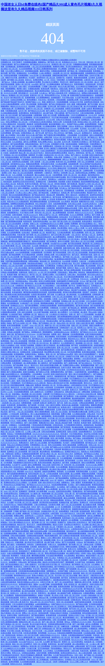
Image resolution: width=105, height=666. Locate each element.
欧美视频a (97, 71)
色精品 (9, 323)
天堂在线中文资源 (48, 164)
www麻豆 (75, 347)
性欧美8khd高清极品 (35, 263)
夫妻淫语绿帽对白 (78, 283)
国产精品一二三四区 (79, 580)
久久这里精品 (17, 142)
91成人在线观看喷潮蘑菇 (16, 553)
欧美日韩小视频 (60, 611)
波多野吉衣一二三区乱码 (34, 516)
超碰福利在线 (89, 425)
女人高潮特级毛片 (68, 343)
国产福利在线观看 (91, 491)
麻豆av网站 (38, 299)
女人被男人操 (60, 294)
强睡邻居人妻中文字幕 (83, 582)
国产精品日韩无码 (75, 188)
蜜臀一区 (49, 520)
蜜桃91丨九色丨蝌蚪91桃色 (51, 538)
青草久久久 (67, 648)
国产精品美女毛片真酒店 (31, 197)
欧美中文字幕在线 (32, 184)
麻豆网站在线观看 (15, 148)
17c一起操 (45, 447)
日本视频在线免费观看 (58, 597)
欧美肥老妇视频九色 (51, 440)
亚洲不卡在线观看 (93, 370)
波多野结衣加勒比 (47, 566)
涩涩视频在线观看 (32, 71)
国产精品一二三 (27, 529)
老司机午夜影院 (60, 184)
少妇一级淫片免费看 (19, 126)
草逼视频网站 (93, 290)
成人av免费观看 (52, 489)
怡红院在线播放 (72, 144)
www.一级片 (24, 190)
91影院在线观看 (78, 407)
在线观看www (81, 350)
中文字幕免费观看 (56, 396)
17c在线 (84, 595)
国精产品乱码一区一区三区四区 (82, 82)
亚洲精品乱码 (36, 332)
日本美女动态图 (87, 250)
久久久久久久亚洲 (23, 137)
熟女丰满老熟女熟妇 (42, 91)
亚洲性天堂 (52, 403)
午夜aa (89, 553)
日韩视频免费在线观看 (48, 319)
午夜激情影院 (21, 544)
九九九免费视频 (62, 467)
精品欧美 (30, 124)
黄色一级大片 (84, 575)
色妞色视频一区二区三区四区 (53, 493)
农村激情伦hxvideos (17, 164)
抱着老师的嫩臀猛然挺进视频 (73, 591)
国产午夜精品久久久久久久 (64, 566)
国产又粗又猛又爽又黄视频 (33, 560)
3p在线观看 (64, 310)
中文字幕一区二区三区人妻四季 (26, 502)
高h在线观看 (82, 274)
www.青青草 (65, 201)
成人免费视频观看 (59, 212)
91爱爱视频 (37, 115)
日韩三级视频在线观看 (76, 606)
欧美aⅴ (58, 542)
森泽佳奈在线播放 (35, 268)
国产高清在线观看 (60, 252)
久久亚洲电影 (83, 135)
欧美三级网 (96, 469)
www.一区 (95, 659)
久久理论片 (16, 328)
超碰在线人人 (10, 460)
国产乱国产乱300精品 (75, 597)
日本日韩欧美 (72, 199)
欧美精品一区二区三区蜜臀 (61, 429)
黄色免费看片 (32, 100)
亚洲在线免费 (43, 613)
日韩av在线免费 (24, 427)
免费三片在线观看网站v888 (36, 640)
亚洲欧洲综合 (78, 491)
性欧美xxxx (85, 451)
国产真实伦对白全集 (94, 339)
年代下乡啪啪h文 (16, 423)
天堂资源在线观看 (12, 597)
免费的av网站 (19, 516)
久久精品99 (55, 509)
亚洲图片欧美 (51, 206)
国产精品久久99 (91, 443)
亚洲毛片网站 (12, 615)
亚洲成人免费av (49, 274)
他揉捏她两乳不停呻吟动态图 (68, 281)
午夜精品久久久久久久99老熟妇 (56, 230)
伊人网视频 (62, 69)
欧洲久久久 (14, 593)
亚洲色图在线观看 (55, 292)
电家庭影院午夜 (60, 376)
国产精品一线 (72, 71)
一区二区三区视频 (48, 162)
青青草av (56, 173)
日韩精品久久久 (75, 93)
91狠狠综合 (19, 285)
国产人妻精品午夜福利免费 (69, 536)
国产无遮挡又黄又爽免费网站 (55, 135)
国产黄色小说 (58, 190)
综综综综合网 (90, 84)
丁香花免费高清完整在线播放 (24, 500)
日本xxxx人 (55, 91)
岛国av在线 (63, 89)
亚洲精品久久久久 (17, 305)
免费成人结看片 (50, 487)
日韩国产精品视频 (21, 469)
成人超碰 (57, 142)
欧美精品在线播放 (12, 157)
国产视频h (17, 407)
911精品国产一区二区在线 (30, 303)
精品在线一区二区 (49, 385)
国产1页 (60, 403)
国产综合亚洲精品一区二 (88, 224)
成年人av (65, 159)
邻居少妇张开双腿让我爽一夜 (51, 365)
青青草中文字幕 (81, 237)
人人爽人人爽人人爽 (33, 432)
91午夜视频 (8, 462)
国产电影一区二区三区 (71, 257)
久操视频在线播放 (88, 637)
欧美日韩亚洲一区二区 (37, 474)
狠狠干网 (96, 520)
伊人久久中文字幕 (16, 248)
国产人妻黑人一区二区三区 (56, 111)
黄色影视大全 (56, 261)
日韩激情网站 (23, 75)
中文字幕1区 (66, 564)
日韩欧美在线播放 (60, 339)
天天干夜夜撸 (92, 177)
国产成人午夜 (91, 281)
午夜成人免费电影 (19, 659)
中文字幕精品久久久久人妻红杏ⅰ (81, 378)
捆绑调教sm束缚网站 (88, 308)
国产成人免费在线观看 (72, 270)
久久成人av (43, 93)
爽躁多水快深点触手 (92, 246)
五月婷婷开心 (96, 361)
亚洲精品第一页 (34, 370)
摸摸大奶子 (17, 339)
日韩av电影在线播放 (18, 536)
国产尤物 (50, 294)
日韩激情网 (8, 511)
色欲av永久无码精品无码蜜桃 (18, 445)
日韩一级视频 (42, 219)
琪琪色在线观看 (28, 328)
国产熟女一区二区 (77, 159)
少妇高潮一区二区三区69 (11, 403)
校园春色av (42, 62)
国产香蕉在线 (95, 142)
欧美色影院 (76, 631)
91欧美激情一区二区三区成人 (69, 239)
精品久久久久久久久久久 (84, 212)
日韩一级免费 (35, 162)
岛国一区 (72, 314)
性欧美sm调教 (30, 277)
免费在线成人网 (8, 108)
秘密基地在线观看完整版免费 (25, 389)
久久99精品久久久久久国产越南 (43, 600)
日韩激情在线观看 (85, 71)
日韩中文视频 (39, 529)
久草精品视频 (83, 157)
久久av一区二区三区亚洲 (62, 137)
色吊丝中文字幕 (55, 591)
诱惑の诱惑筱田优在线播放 (55, 553)
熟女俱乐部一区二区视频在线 (38, 659)
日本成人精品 (72, 179)
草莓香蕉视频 (81, 498)
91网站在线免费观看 (86, 403)
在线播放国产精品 (12, 230)
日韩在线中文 (59, 392)
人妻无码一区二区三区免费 (94, 80)
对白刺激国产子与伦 (57, 547)
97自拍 (6, 153)
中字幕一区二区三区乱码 (95, 615)
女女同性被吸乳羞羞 (75, 336)
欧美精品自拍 (61, 199)
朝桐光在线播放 (72, 547)
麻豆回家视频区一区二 (57, 124)
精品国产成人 (51, 232)
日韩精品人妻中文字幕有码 (45, 345)
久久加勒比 (61, 487)
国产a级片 (11, 544)
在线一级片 (97, 653)
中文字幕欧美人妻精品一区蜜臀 (27, 319)
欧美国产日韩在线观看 (75, 246)
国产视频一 (69, 372)
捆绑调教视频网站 (30, 259)
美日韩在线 (16, 456)
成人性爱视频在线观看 (37, 378)
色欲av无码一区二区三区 (66, 323)
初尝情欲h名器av (21, 281)
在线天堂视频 (38, 310)
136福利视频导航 (39, 239)
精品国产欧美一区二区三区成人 (26, 199)
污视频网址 (36, 429)
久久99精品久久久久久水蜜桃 (57, 378)
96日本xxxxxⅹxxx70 (30, 215)
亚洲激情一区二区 (97, 651)
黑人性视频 (37, 456)
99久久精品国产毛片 (63, 255)
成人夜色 (84, 312)
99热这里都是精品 (32, 144)
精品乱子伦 (26, 339)
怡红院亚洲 (7, 181)
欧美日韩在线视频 (38, 427)
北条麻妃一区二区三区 (83, 527)
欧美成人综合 (67, 263)
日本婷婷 (33, 547)
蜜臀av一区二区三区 (30, 613)
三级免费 (46, 394)
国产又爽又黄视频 (95, 522)
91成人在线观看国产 (48, 151)
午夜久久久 (52, 544)
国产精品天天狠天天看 (77, 310)
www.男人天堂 (82, 131)
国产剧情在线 (24, 458)
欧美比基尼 (63, 217)
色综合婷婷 (21, 124)
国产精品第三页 (74, 308)
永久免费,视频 (41, 491)
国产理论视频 (25, 157)
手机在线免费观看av (18, 651)
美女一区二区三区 (80, 137)
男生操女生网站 (52, 321)
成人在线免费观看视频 (93, 190)
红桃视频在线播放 (30, 62)
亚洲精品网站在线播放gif (37, 168)
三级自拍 (18, 330)
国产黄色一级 (92, 580)
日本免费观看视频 (77, 334)
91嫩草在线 (65, 626)
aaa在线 (24, 465)
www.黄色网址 (69, 555)
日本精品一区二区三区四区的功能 (77, 659)
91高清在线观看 (87, 151)
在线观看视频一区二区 (86, 179)
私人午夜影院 (51, 522)
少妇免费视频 (57, 175)
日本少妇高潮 (33, 469)
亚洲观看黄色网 (44, 609)
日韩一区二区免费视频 (85, 162)
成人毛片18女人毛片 (65, 454)
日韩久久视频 (41, 106)
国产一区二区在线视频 (45, 507)
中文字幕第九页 (75, 217)
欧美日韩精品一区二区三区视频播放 (19, 117)
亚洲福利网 (47, 341)
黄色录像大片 (23, 93)
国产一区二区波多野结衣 (64, 582)
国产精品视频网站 (62, 478)
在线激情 (40, 255)
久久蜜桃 (85, 524)
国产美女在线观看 (78, 586)
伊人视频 (39, 155)
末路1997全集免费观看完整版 (73, 409)
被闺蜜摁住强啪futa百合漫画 (67, 208)
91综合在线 (9, 558)
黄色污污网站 (6, 653)
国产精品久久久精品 (38, 217)
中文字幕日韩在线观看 (60, 117)
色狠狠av (62, 569)
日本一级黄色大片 (37, 392)
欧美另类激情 (61, 336)
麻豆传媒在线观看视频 (35, 558)
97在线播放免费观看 (81, 458)
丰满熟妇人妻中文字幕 (65, 266)
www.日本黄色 (82, 620)
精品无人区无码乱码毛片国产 (53, 562)
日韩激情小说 (6, 62)
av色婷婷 (4, 436)
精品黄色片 (57, 462)
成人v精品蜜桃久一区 (80, 644)
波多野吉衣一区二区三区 (61, 637)
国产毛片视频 (93, 104)
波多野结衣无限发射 (92, 102)
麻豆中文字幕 (44, 573)
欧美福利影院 (17, 292)
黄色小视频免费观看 (42, 412)
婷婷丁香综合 (64, 657)
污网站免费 (22, 370)
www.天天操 (34, 75)
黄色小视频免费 (98, 553)
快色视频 (4, 277)
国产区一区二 (92, 328)
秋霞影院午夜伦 (89, 489)
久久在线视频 (70, 471)
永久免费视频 (73, 520)
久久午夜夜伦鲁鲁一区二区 (11, 246)
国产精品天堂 (56, 642)
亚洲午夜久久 (12, 458)
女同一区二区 (90, 232)
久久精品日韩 (25, 600)
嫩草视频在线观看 (38, 555)
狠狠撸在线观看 (49, 268)
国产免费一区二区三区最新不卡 (38, 235)
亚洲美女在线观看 (35, 611)
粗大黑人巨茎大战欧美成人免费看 (67, 288)
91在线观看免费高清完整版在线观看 (90, 111)
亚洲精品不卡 (87, 133)
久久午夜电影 (6, 215)
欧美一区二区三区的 (72, 595)
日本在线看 (8, 270)
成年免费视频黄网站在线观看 (68, 316)
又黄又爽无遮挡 (90, 159)
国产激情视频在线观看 (14, 221)
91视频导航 (50, 208)
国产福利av (74, 502)
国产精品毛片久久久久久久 (40, 64)
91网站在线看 (50, 409)
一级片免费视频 (62, 285)
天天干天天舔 (37, 631)
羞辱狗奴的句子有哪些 (42, 301)
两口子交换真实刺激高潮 (76, 177)
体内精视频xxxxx (57, 451)
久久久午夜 (50, 120)
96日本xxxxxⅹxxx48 (30, 330)
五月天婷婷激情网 (26, 301)
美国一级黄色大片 (49, 102)
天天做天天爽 (31, 648)
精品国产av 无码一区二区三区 (90, 184)
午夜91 (80, 208)
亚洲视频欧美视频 (88, 365)
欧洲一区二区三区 (70, 175)
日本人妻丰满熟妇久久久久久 (20, 522)
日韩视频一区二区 (75, 69)
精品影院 (38, 471)
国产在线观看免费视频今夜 (17, 474)
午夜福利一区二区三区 (64, 527)
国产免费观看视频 (87, 617)
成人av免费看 (76, 474)
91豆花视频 (5, 606)
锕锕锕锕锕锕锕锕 (55, 159)
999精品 (17, 529)
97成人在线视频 (81, 396)
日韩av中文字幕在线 (63, 120)
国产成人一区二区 (89, 235)
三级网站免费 (88, 170)
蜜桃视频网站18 (47, 139)
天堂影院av (23, 628)
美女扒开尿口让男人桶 (84, 418)
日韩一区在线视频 (59, 620)
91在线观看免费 (37, 252)
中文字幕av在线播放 (11, 540)
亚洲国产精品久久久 (72, 451)
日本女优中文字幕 (94, 500)
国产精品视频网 (15, 255)
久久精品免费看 (61, 164)
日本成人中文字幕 (76, 102)
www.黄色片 (42, 179)
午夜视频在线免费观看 (23, 434)
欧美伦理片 (94, 288)
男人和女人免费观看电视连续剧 (45, 69)
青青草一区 (66, 642)
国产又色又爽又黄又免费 (60, 235)
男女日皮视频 (98, 622)
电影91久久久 (65, 529)
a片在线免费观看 (34, 86)
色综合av (10, 434)
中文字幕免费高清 (11, 657)
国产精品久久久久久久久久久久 (39, 485)
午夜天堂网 (74, 511)
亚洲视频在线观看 (11, 571)
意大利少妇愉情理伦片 (74, 66)
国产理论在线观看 (75, 243)
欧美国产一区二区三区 (33, 549)
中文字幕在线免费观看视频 (74, 277)
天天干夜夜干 (17, 62)
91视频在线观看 (34, 89)
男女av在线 (92, 312)
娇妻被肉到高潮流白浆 (93, 126)
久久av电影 (74, 128)
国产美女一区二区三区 (30, 290)
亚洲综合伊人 (58, 341)
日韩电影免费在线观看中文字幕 (48, 350)
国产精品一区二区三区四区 (60, 186)
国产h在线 (16, 133)
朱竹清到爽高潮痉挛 (83, 321)
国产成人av (6, 82)
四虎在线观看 (73, 299)
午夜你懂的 (61, 80)
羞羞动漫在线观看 (81, 77)
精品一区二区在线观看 (19, 341)
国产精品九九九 (67, 84)
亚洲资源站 (5, 341)
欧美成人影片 (66, 407)
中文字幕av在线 (68, 97)
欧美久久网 (57, 122)
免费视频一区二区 (30, 314)
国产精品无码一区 (17, 97)
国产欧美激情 (70, 460)
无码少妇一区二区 (93, 62)
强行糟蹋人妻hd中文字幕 (19, 606)
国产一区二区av (20, 128)
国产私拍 (69, 456)
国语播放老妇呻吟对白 (61, 580)
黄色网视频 (42, 633)
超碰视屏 (58, 631)
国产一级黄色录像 (71, 363)
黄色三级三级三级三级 (73, 170)
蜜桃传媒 (66, 334)
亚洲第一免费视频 (71, 224)
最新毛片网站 (45, 71)
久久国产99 (16, 465)
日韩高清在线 (58, 425)
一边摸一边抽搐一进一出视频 (82, 91)
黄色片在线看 (20, 558)
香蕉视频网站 (10, 89)
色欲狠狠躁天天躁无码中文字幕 (25, 462)
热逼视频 (61, 181)
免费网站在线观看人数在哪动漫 (22, 204)
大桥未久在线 (88, 544)
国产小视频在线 (36, 606)
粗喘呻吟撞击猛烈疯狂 (80, 509)
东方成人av (63, 188)
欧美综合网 (45, 89)
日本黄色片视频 (54, 505)
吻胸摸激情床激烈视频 (83, 219)
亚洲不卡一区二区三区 (34, 108)
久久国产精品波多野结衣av (63, 655)
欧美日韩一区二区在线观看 (74, 465)
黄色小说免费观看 (88, 462)
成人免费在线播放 (30, 363)
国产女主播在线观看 (39, 589)
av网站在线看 (80, 646)
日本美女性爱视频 (30, 633)
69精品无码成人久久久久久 (50, 635)
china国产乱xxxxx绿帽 (58, 243)
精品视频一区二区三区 (84, 343)
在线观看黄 (5, 429)
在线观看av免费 (73, 100)
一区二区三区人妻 (63, 279)
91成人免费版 (22, 420)
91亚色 (39, 496)
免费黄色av (65, 482)
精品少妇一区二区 (94, 609)
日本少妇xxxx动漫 (75, 204)
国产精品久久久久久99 (88, 332)
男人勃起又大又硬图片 (50, 82)
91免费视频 (79, 190)
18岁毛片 (50, 376)
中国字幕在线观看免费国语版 (16, 261)
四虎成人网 (65, 193)
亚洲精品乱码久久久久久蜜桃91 (16, 482)
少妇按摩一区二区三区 (61, 73)
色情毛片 (23, 597)
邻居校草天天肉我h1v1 (80, 142)
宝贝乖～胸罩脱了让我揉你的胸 (56, 148)
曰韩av (67, 155)
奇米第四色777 (24, 551)
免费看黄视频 (26, 403)
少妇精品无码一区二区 (49, 511)
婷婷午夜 (56, 520)
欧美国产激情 (86, 423)
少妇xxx (71, 126)
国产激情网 (32, 405)
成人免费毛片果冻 (73, 553)
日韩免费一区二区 (68, 173)
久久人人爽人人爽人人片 (79, 662)
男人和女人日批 (58, 595)
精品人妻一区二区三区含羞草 (91, 148)
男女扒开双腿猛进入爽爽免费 (31, 655)
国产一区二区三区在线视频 (71, 505)
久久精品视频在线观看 (9, 113)
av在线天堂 (76, 120)
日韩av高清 (26, 246)
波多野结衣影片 (24, 615)
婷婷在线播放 (68, 358)
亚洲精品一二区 (85, 547)
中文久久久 (84, 279)
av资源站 (25, 224)
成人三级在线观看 (85, 653)
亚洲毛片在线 (38, 387)
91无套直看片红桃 (70, 122)
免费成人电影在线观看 (90, 93)
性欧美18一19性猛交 (68, 131)
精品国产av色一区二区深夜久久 (55, 606)
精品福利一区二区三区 (33, 177)
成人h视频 (42, 199)
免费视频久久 (51, 571)
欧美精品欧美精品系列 (43, 237)
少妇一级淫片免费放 (53, 405)
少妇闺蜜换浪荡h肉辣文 (44, 248)
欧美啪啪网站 (19, 354)
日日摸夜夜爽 (72, 168)
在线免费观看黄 (91, 124)
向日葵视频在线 (13, 303)
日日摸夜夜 (48, 252)
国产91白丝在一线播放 (48, 228)
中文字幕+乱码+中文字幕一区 (49, 564)
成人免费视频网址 (60, 237)
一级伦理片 (83, 330)
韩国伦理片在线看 (63, 600)
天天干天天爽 (14, 600)
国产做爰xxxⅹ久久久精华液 (60, 447)
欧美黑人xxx (82, 328)
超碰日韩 (53, 312)
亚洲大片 (70, 268)
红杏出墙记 (26, 232)
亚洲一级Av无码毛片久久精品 (49, 482)
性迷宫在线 (84, 651)
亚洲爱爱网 (99, 212)
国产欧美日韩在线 (83, 305)
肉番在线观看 (81, 104)
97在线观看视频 (75, 613)
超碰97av (78, 496)
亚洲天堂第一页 (57, 465)
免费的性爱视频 (54, 653)
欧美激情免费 (85, 511)
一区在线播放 (37, 374)
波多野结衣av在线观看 (20, 162)
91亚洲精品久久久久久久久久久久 (34, 159)
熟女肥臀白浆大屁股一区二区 (55, 352)
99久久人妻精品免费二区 (26, 637)
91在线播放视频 (24, 425)
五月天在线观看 (64, 640)
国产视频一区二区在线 (15, 80)
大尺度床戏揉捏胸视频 (74, 80)
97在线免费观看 (75, 117)
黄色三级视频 (62, 126)
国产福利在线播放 (13, 159)
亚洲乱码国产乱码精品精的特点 (82, 95)
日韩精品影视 (63, 662)
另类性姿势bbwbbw (11, 493)
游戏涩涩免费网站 (49, 471)
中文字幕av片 (89, 440)
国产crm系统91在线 (37, 458)
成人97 (97, 82)
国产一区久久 (41, 518)
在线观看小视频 (50, 540)
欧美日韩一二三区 (23, 489)
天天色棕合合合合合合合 (75, 370)
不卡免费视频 (87, 217)
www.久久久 (29, 471)
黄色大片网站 (96, 511)
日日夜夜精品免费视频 (48, 290)
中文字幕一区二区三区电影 (69, 250)
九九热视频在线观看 (62, 651)
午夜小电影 (16, 290)
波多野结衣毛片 (11, 396)
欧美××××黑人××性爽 (77, 228)
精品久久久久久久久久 (19, 106)
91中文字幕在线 (44, 257)
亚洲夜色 (95, 582)
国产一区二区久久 (48, 478)
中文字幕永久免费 (27, 212)
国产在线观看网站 (56, 363)
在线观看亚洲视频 (53, 427)
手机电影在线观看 (20, 263)
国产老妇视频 (18, 365)
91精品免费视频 (13, 509)
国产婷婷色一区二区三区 (81, 564)
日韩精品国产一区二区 (68, 328)
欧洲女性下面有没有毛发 (71, 476)
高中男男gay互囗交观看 (39, 586)
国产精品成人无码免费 (29, 257)
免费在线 (38, 385)
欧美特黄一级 (18, 347)
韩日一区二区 (6, 146)
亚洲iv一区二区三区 (23, 84)
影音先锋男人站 (54, 407)
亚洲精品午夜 (41, 181)
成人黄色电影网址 (81, 628)
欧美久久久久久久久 (92, 409)
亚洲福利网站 (22, 405)
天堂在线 (22, 139)
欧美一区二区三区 (55, 589)
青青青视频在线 (13, 316)
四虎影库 (70, 237)
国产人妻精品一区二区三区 (76, 487)
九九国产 (25, 325)
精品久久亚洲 (58, 524)
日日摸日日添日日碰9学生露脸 (54, 177)
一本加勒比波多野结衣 (95, 261)
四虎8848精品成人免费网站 (85, 173)
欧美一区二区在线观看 (65, 602)
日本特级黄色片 (55, 476)
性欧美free (54, 89)
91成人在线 (31, 128)
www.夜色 (35, 84)
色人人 (27, 365)
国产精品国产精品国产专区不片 (13, 102)
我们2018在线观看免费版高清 (20, 195)
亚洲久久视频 (73, 148)
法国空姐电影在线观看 (83, 602)
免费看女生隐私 (41, 356)
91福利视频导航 (81, 372)
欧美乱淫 (72, 89)
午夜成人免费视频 (74, 139)
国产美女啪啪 (79, 266)
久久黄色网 (32, 482)
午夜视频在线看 (11, 111)
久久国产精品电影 (43, 334)
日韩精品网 (96, 294)
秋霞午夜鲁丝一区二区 (51, 626)
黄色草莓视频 (33, 597)
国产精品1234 (95, 478)
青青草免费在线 (26, 230)
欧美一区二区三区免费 (9, 115)
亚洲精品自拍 (96, 392)
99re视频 (98, 314)
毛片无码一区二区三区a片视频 (66, 575)
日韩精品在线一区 (48, 628)
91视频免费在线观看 (8, 312)
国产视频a (69, 133)
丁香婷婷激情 (52, 181)
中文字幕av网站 (18, 321)
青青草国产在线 (87, 255)
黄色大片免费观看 (31, 228)
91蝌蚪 (3, 151)
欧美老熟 (51, 100)
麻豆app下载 (44, 597)
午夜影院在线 (40, 617)
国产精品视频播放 (55, 443)
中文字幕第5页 (61, 274)
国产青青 (65, 462)
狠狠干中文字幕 (11, 77)
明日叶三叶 (64, 82)
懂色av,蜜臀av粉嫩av (92, 640)
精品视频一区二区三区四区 (32, 394)
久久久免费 (34, 93)
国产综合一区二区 (47, 184)
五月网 (58, 409)
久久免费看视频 (66, 458)
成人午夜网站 (10, 135)
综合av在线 (46, 465)
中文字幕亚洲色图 (29, 255)
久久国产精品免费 (82, 97)
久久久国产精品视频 (41, 312)
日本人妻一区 (70, 493)
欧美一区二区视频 (40, 644)
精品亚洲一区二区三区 (90, 210)
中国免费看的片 (96, 144)
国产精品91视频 (82, 604)
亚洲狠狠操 (44, 469)
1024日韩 (46, 374)
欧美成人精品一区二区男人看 (89, 122)
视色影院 (52, 436)
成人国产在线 (48, 113)
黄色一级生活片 (72, 195)
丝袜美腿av (16, 394)
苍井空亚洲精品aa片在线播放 (39, 420)
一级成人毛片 (22, 378)
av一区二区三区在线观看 (47, 272)
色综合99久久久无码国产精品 (15, 485)
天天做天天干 (96, 648)
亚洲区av (18, 454)
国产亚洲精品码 (34, 131)
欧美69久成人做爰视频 (70, 405)
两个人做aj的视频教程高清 (40, 414)
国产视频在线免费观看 (20, 531)
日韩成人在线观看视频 (9, 272)
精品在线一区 (45, 261)
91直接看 (87, 401)
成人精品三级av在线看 (57, 469)
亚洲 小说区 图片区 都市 (85, 323)
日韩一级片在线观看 (25, 312)
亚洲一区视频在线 (49, 456)
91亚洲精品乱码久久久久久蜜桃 (52, 224)
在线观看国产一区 (12, 447)
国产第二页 (90, 153)
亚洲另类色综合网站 (41, 221)
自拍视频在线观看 (35, 449)
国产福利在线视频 (26, 115)
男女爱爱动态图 (7, 128)
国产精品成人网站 (35, 562)
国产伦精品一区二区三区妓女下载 (70, 106)
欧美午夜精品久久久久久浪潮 (27, 573)
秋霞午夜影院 (6, 604)
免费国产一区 (7, 263)
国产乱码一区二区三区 (77, 609)
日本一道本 (78, 655)
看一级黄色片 (55, 343)
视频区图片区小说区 (87, 201)
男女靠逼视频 (55, 578)
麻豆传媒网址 (42, 226)
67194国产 (63, 308)
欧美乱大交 (24, 540)
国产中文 (72, 285)
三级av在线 (52, 86)
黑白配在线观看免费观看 (29, 480)
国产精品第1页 (89, 589)
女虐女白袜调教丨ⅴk (18, 100)
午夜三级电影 (59, 113)
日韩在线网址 (69, 341)
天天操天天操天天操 (81, 166)
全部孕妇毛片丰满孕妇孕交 (79, 578)
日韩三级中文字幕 (90, 66)
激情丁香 (37, 628)
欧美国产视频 (12, 274)
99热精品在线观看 (23, 520)
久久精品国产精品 (16, 314)
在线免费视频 (66, 398)
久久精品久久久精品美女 (58, 314)
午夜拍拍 (100, 352)
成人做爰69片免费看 (33, 82)
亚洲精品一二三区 (70, 157)
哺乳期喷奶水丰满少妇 (88, 197)
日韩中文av (13, 569)
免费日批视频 (38, 230)
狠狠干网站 (48, 655)
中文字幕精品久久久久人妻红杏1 (62, 394)
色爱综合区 (9, 454)
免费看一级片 (56, 334)
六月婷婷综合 (20, 279)
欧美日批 (20, 184)
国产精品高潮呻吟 (38, 615)
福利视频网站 (46, 416)
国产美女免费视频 (35, 440)
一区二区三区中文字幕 (52, 263)
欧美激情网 (23, 226)
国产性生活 (40, 277)
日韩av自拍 (22, 562)
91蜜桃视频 (56, 301)
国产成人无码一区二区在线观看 (69, 221)
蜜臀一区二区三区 (89, 69)
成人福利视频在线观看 (86, 531)
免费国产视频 (20, 620)
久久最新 (10, 502)
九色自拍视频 (12, 640)
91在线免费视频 (84, 199)
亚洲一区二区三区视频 (38, 443)
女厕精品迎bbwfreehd (62, 332)
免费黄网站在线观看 (31, 358)
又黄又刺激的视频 (87, 113)
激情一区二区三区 (8, 547)
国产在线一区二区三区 (14, 358)
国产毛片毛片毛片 (72, 113)
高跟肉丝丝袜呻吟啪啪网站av (26, 595)
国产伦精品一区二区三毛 (64, 303)
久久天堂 (8, 476)
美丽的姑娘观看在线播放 (77, 533)
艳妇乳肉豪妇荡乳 (52, 536)
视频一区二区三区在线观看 (19, 308)
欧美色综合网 (59, 460)
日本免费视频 (6, 133)
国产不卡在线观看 (69, 542)
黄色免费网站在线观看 (9, 301)
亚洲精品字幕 (64, 502)
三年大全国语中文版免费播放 (23, 604)
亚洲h (83, 108)
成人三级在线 (6, 644)
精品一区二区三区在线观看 (23, 173)
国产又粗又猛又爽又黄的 (84, 206)
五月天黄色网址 (77, 642)
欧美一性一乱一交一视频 (18, 350)
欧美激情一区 (33, 460)
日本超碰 (75, 146)
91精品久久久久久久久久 (78, 571)
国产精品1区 (26, 631)
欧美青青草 (14, 507)
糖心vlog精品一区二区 (43, 175)
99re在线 (25, 624)
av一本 (47, 80)
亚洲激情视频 (30, 97)
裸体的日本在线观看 (76, 467)
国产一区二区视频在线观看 (84, 297)
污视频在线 (54, 308)
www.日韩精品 (85, 146)
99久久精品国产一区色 (43, 204)
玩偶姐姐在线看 (37, 352)
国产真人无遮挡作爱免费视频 (33, 170)
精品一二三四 (80, 268)
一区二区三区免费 (8, 438)
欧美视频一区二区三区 (74, 387)
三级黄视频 (24, 217)
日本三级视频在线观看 (45, 288)
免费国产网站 (83, 75)
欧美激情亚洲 (61, 436)
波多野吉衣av (92, 498)
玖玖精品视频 (6, 210)
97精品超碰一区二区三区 (14, 179)
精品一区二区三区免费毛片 (22, 644)
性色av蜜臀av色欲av (45, 142)
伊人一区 (60, 540)
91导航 (30, 628)
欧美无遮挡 (97, 221)
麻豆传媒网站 (50, 336)
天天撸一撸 (65, 95)
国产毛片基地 (60, 370)
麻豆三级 (87, 208)
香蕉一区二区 (51, 354)
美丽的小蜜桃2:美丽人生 (10, 352)
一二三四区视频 (22, 487)
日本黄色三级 (23, 166)
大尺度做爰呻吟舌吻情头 (73, 425)
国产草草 (74, 345)
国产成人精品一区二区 (48, 454)
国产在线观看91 (18, 146)
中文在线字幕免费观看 (54, 555)
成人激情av (19, 549)
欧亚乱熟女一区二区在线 (90, 248)
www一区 (53, 480)
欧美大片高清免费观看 (28, 297)
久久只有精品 (48, 651)
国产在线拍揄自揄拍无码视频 (87, 493)
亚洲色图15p (25, 414)
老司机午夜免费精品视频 (72, 292)
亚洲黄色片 (75, 332)
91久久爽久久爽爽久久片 (14, 71)
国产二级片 (11, 381)
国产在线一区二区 (48, 527)
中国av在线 (6, 555)
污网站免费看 (6, 363)
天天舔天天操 (12, 151)
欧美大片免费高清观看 (47, 281)
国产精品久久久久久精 (36, 111)
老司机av (68, 500)
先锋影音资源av (31, 354)
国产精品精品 (48, 449)
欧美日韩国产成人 (83, 361)
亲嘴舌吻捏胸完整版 (60, 75)
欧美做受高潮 (51, 615)
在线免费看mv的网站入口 (73, 540)
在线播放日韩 (84, 195)
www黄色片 (48, 361)
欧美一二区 (89, 277)
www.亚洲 (65, 389)
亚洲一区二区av (50, 558)
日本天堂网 (80, 513)
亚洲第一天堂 (7, 173)
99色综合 (30, 544)
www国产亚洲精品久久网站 (30, 509)
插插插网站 (11, 398)
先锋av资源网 (27, 456)
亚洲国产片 (99, 113)
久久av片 (77, 133)
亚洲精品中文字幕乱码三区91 (92, 263)
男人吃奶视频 (31, 104)
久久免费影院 (9, 595)
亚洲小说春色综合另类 (59, 374)
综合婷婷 (32, 106)
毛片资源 (15, 210)
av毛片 (22, 104)
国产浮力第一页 (81, 303)
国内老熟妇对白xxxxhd (22, 575)
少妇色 (95, 383)
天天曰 (53, 80)
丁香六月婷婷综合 (41, 505)
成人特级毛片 (83, 584)
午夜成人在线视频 (18, 82)
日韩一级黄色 (76, 482)
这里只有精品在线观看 (93, 334)
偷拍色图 (76, 573)
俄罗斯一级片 (22, 89)
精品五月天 (15, 387)
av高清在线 (49, 387)
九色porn (79, 542)
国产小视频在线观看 (83, 485)
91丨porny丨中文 (13, 586)
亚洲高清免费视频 (46, 460)
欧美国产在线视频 (27, 345)
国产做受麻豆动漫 (12, 527)
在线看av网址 (30, 467)
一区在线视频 (72, 135)
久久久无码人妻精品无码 (57, 168)
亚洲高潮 (32, 491)
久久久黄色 (63, 299)
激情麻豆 (32, 288)
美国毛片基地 (10, 520)
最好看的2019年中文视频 (45, 467)
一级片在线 (75, 651)
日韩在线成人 (63, 272)
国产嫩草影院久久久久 (70, 197)
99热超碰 (92, 330)
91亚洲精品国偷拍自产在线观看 (80, 635)
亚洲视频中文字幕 (65, 420)
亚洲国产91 (62, 522)
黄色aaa (67, 622)
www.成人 (51, 491)
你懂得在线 (23, 272)
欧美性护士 (18, 566)
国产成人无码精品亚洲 (57, 104)
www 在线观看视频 (22, 252)
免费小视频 (52, 586)
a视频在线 (26, 513)
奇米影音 (93, 292)
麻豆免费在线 (45, 451)
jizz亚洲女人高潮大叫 (39, 188)
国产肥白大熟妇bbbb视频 (16, 299)
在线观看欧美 (62, 544)
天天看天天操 (79, 456)
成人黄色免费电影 (45, 297)
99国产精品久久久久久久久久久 (63, 604)
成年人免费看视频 (35, 465)
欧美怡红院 (27, 221)
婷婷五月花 (86, 600)
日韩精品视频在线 (51, 381)
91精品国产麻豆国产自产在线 (23, 250)
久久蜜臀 (46, 642)
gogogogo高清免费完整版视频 (78, 611)
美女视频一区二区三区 (70, 560)
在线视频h (48, 299)
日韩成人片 (49, 516)
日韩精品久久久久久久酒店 (81, 622)
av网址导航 (48, 137)
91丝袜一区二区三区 (54, 617)
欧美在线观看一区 (95, 620)
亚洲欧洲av (13, 538)
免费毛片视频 (66, 414)
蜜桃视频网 (69, 562)
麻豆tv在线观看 (69, 498)
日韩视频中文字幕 (58, 144)
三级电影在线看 (41, 544)
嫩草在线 (76, 420)
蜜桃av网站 (73, 272)
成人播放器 (82, 175)
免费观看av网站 (64, 115)
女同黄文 (32, 226)
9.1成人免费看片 (45, 73)
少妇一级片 (22, 86)
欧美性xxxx (79, 126)
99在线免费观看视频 (59, 485)
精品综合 (81, 272)
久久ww (82, 281)
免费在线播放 (33, 261)
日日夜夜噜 (24, 336)
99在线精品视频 (7, 354)
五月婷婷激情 (59, 387)
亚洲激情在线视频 (23, 66)
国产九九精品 (43, 436)
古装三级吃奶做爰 (44, 637)
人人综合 (79, 460)
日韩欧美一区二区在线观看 (54, 108)
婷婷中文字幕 (65, 91)
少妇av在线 (91, 533)
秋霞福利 (60, 471)
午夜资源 (76, 423)
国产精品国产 (97, 299)
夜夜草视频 (55, 414)
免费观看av (89, 456)
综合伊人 (71, 153)
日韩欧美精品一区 (28, 133)
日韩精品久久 (27, 361)
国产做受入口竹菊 (43, 372)
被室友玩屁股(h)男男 (89, 507)
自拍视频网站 (25, 374)
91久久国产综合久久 (68, 513)
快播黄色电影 (84, 144)
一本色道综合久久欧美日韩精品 (41, 122)
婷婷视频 (84, 239)
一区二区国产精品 (56, 270)
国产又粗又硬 (33, 451)
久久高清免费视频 (26, 69)
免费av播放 (47, 533)
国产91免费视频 (78, 232)
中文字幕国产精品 (25, 657)
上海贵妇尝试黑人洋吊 (79, 529)
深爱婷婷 (31, 155)
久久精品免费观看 (64, 232)
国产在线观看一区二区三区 (30, 447)
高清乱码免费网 (59, 416)
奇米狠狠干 (15, 555)
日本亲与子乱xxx (10, 505)
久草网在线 (75, 279)
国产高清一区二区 (54, 62)
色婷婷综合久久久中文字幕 (72, 589)
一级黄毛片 (48, 173)
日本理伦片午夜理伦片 (72, 524)
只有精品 (92, 429)
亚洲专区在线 (10, 635)
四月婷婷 (70, 212)
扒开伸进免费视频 (74, 352)
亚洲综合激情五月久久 (69, 653)
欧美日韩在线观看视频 (80, 447)
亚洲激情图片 (17, 560)
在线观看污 (13, 562)
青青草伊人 (42, 593)
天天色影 (41, 405)
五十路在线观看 (45, 75)
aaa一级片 (53, 221)
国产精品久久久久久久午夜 (42, 339)
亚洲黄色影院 (41, 418)
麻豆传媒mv (80, 555)
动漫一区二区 (38, 361)
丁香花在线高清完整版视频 (41, 425)
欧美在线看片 (87, 221)
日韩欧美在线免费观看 (72, 210)
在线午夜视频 (41, 653)
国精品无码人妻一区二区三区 (30, 622)
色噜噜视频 (66, 631)
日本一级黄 (71, 104)
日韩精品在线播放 (29, 653)
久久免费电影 (33, 73)
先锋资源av (18, 367)
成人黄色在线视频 (22, 547)
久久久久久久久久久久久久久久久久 (55, 401)
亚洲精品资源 (25, 352)
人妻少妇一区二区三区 (28, 593)
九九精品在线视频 (52, 250)
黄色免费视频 (15, 591)
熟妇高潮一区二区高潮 (49, 569)
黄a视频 (94, 547)
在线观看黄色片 (98, 401)
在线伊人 (61, 480)
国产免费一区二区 (76, 544)
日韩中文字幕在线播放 (30, 407)
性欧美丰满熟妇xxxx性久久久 (40, 166)
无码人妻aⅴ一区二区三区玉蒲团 (83, 241)
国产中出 (12, 412)
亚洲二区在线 (22, 168)
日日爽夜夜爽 (19, 206)
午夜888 (64, 635)
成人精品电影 (71, 294)
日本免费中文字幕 (29, 376)
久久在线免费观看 (14, 232)
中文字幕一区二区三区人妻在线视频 (61, 418)
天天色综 (83, 128)
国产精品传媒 (43, 193)
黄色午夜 (74, 657)
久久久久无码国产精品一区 (24, 186)
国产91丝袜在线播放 (78, 193)
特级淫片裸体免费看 (25, 505)
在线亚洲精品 (99, 345)
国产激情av (26, 332)
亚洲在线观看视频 (21, 343)
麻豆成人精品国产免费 (63, 423)
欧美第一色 (97, 270)
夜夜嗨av (95, 321)
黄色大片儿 (88, 383)
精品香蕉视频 (90, 591)
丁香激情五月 (55, 193)
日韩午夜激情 (17, 215)
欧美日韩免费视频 (14, 325)
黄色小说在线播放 (55, 445)
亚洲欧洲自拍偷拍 (39, 208)
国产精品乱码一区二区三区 (62, 166)
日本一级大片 (94, 319)
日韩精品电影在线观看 (35, 536)
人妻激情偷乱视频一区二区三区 (71, 440)
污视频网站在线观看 (80, 64)
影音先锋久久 (46, 197)
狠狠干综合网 (10, 131)
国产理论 (12, 73)
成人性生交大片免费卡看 (34, 542)
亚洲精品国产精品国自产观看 (82, 186)
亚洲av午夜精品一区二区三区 (43, 575)
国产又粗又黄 (48, 611)
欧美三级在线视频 (70, 445)
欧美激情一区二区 (36, 487)
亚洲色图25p (83, 389)
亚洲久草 (43, 403)
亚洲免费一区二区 (38, 232)
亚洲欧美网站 (38, 80)
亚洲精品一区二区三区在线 (19, 95)
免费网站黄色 (48, 146)
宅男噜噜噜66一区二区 (38, 445)
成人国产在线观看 (65, 644)
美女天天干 (31, 524)
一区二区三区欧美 (8, 193)
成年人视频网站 (24, 188)
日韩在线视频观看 (78, 443)
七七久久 (12, 420)
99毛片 (33, 507)
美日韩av (68, 438)
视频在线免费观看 (33, 164)
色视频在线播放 (52, 217)
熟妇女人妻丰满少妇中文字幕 (58, 383)
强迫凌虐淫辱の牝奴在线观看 (16, 440)
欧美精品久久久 (86, 316)
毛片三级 (57, 560)
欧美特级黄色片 (36, 113)
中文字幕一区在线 (14, 631)
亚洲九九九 (32, 272)
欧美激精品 (76, 181)
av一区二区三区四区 (27, 498)
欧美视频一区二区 (85, 657)
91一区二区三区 (26, 387)
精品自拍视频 (12, 310)
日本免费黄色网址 (45, 620)
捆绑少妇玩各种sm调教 (39, 531)
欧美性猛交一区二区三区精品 (73, 518)
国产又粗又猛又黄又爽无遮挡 (86, 341)
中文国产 (32, 77)
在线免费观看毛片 (85, 432)
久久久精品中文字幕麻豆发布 (87, 86)
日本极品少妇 (30, 418)
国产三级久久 (76, 155)
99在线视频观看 (63, 102)
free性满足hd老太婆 (95, 549)
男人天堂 (76, 263)
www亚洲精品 (6, 288)
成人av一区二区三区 (44, 662)
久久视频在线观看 (79, 414)
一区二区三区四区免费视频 (33, 409)
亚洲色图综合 (24, 113)
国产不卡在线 (45, 144)
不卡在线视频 (99, 170)
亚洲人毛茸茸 (72, 432)
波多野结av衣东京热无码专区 (24, 181)
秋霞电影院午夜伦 (26, 584)
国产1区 (43, 84)
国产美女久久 (91, 606)
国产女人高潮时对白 (21, 64)
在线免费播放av (94, 372)
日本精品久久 (96, 285)
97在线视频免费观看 (21, 392)
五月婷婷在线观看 (96, 604)
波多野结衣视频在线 (8, 524)
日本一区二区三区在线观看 (11, 224)
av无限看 (30, 299)
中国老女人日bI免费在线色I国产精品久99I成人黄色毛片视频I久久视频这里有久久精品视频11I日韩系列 (39, 60)
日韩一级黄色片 (31, 564)
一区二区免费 (19, 518)
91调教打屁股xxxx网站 (71, 365)
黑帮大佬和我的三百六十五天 (93, 436)
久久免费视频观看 (85, 294)
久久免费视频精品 (43, 97)
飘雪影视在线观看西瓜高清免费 (35, 292)
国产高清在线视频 (42, 186)
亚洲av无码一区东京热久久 (19, 401)
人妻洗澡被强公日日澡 (79, 385)
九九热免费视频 (86, 520)
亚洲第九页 (84, 502)
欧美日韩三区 (22, 131)
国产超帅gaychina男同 (65, 354)
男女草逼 (92, 571)
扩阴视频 (98, 544)
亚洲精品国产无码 (47, 370)
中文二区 (82, 62)
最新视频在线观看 (77, 73)
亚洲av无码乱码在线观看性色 (61, 573)
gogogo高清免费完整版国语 (11, 589)
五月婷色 (91, 77)
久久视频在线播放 (53, 84)
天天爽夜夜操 (20, 108)
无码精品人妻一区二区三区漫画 (73, 301)
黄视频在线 (43, 246)
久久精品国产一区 (16, 409)
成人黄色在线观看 (29, 591)
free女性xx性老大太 (89, 204)
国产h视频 (47, 549)
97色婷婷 (47, 595)
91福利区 (69, 77)
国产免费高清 (68, 396)
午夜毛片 (43, 407)
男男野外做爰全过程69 (80, 381)
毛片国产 (66, 443)
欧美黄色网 (11, 405)
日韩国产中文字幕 (72, 356)
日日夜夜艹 (62, 206)
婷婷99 (69, 551)
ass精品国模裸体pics (42, 604)
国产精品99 (71, 376)
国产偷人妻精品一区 (67, 321)
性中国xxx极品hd (63, 385)
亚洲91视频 (31, 626)
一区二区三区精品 (21, 268)
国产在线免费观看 (17, 144)
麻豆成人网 (50, 195)
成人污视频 (99, 336)
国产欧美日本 (15, 170)
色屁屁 (96, 343)
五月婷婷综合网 (54, 201)
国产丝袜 (29, 533)
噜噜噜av (41, 354)
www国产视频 (44, 584)
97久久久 (39, 381)
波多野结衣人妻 (88, 367)
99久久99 (36, 151)
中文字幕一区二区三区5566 (38, 343)
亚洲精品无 (85, 120)
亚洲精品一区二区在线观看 (17, 451)
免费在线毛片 (24, 443)
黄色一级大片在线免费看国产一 (86, 354)
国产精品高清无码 (39, 195)
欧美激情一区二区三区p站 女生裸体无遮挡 (40, 347)
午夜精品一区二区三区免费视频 (16, 155)
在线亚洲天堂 (40, 120)
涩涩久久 (28, 80)
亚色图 (8, 126)
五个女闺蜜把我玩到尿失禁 (28, 396)
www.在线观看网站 (8, 578)
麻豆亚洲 (74, 201)
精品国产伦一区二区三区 (10, 336)
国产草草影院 (65, 427)
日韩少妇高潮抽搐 (48, 432)
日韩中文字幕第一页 (31, 566)
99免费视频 (9, 319)
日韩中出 (7, 560)
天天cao (39, 626)
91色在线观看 (62, 615)
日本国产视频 (63, 571)
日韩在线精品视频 (23, 398)
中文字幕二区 (36, 398)
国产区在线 (57, 197)
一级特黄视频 (85, 626)
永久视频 (85, 155)
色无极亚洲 (71, 111)
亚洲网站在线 (9, 91)
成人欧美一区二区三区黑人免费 (71, 489)
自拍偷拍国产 (56, 97)
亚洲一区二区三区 (64, 347)
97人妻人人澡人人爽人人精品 (26, 193)
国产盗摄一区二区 (39, 522)
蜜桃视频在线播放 (47, 303)
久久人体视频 (17, 175)
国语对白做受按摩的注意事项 (56, 153)
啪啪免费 (71, 219)
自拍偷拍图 (27, 664)
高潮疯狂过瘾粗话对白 (85, 376)
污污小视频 (39, 148)
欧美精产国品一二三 (33, 102)
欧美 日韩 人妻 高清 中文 (19, 602)
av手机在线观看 (52, 474)
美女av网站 (33, 281)
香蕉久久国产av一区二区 (48, 215)
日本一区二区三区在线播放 (62, 297)
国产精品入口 (93, 137)
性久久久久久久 (77, 640)
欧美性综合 (52, 644)
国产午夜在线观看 (95, 303)
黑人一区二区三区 (14, 243)
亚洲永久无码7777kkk (76, 615)
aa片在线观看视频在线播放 (34, 266)
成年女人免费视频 (30, 142)
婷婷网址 (77, 358)
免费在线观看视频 (25, 151)
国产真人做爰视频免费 (64, 628)
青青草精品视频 (82, 471)
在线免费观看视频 (60, 204)
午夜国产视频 (53, 188)
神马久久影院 (6, 142)
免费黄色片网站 (59, 66)
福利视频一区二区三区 (28, 436)
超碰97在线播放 (29, 372)
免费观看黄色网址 (57, 372)
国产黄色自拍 (94, 157)
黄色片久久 (35, 365)
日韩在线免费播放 (96, 131)
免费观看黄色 (94, 662)
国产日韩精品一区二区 (47, 323)
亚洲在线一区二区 (25, 239)
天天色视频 (76, 507)
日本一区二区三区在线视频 (77, 252)
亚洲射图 (46, 243)
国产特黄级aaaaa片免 (62, 516)
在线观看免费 (73, 164)
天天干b (7, 97)
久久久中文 (45, 429)
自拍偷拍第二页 (31, 179)
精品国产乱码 (92, 193)
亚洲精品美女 (22, 73)
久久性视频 (86, 558)
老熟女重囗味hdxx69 (73, 392)
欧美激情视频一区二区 (35, 279)
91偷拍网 (36, 403)
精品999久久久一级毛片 (77, 339)
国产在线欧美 (51, 241)
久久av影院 (20, 578)
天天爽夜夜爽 (66, 507)
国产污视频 (96, 215)
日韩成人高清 (25, 507)
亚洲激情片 (23, 491)
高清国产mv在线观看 (9, 166)
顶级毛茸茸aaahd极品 (13, 609)
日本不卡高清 (66, 367)
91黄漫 (68, 181)
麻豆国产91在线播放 (79, 290)
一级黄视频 (74, 626)
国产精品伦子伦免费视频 (39, 308)
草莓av (35, 323)
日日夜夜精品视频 (87, 538)
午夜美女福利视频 (11, 75)
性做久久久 (9, 542)
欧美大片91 (13, 188)
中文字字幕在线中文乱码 (50, 131)
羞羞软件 (64, 520)
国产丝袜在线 (28, 237)
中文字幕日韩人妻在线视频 (25, 219)
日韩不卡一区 (28, 148)
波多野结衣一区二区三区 (46, 77)
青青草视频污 (79, 84)
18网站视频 (85, 392)
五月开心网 (66, 142)
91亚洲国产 (83, 560)
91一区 (101, 350)
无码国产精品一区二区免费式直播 (32, 316)
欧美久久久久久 (16, 664)
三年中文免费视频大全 (79, 115)
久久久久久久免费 (11, 93)
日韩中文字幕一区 (47, 582)
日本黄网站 (48, 560)
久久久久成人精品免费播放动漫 (47, 328)
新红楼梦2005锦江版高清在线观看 (17, 294)
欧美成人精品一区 (52, 458)
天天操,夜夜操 (97, 602)
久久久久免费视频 (35, 126)
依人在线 (32, 350)
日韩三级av (71, 274)
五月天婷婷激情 (44, 648)
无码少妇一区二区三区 (43, 212)
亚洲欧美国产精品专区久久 (20, 429)
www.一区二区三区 (37, 325)
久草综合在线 (52, 239)
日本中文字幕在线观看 (57, 246)
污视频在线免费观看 (20, 288)
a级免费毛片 (23, 77)
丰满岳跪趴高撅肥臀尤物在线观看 (70, 633)
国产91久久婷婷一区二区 (22, 323)
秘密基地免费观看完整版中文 (20, 241)
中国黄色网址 (85, 405)
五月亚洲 (37, 416)
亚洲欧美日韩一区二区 (39, 551)
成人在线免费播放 (25, 569)
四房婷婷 (70, 206)
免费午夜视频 (44, 438)
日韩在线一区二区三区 (63, 146)
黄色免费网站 (7, 339)
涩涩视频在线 (10, 66)
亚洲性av (87, 215)
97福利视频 (19, 542)
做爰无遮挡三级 (69, 248)
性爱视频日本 (53, 226)
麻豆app (101, 106)
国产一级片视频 (78, 624)
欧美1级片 (65, 434)
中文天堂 (36, 569)
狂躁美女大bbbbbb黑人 (40, 270)
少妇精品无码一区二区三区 (53, 155)
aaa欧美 (89, 108)
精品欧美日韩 (13, 436)
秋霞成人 (30, 356)
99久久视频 (21, 135)
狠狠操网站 (60, 195)
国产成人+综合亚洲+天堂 (58, 93)
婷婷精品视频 (10, 168)
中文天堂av (42, 100)
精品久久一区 (43, 314)
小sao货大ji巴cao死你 (70, 330)
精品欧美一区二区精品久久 (93, 243)
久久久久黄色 (12, 427)
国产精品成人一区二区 (35, 553)
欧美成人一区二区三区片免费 (12, 266)
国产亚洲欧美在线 (27, 120)
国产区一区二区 (36, 274)
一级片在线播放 (87, 257)
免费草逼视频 (64, 215)
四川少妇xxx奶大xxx (95, 274)
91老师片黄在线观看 (38, 294)
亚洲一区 (97, 255)
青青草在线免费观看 (32, 478)
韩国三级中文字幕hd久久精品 (29, 538)
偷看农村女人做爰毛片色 (21, 208)
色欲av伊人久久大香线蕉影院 (18, 201)
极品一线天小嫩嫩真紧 (19, 449)
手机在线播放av (57, 648)
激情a (78, 248)
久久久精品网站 (37, 137)
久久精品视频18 (49, 285)
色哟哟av (4, 148)
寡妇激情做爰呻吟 (79, 398)
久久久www (52, 633)
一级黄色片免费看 (27, 210)
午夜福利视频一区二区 (89, 420)
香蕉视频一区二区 (35, 341)
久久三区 (13, 370)
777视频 (45, 86)
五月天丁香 (22, 111)
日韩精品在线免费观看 (48, 305)
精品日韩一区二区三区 (54, 277)
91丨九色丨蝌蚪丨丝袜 (33, 146)
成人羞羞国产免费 (64, 593)
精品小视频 (26, 589)
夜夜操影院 (87, 188)
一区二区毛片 (76, 235)
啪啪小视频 (76, 367)
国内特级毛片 (71, 531)
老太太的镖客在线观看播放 (45, 283)
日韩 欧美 (12, 378)
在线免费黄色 (64, 511)
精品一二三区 (92, 350)
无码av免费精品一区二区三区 (17, 122)
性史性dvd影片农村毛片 (25, 617)
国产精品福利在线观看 (81, 648)
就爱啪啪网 (38, 173)
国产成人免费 (20, 356)
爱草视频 (96, 217)
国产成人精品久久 (85, 363)
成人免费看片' (63, 312)
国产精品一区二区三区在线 (91, 139)
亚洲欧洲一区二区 (25, 310)
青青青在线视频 (98, 485)
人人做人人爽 (94, 644)
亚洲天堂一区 (95, 611)
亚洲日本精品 (96, 626)
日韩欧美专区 (84, 168)
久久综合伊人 (94, 389)
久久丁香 (38, 642)
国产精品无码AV (39, 657)
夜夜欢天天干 (64, 226)
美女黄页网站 (62, 228)
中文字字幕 (73, 75)
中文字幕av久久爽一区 (57, 551)
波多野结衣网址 (37, 157)
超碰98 (40, 595)
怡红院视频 (71, 620)
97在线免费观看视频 (29, 609)
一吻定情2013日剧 (97, 575)
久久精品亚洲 (28, 175)
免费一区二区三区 (87, 356)
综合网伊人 (98, 206)
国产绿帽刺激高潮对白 (21, 270)
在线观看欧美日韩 (86, 345)
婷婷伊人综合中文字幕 (15, 177)
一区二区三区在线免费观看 (41, 66)
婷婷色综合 (80, 153)
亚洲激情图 (57, 248)
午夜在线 (96, 635)
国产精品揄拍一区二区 (92, 542)
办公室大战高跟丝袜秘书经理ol (68, 151)
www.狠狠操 (41, 376)
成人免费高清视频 (63, 345)
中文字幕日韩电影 (14, 197)
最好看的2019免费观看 (93, 407)
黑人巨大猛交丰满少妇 (38, 624)
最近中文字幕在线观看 (59, 609)
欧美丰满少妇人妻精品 (27, 496)
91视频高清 (93, 628)
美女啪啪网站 (43, 476)
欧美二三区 (89, 283)
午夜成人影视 (25, 555)
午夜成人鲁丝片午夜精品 (59, 613)
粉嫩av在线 (30, 385)
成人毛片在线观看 (90, 106)
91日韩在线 (85, 288)
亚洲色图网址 (30, 518)
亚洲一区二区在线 (71, 403)
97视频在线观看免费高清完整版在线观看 (73, 319)
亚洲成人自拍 (97, 208)
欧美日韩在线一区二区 (89, 536)
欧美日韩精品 (89, 336)
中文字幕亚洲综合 (76, 434)
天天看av (71, 485)
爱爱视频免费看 (70, 361)
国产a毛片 (76, 255)
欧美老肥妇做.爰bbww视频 (32, 243)
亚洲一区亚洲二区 (71, 584)
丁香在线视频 (60, 100)
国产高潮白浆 (72, 184)
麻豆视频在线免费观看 (38, 201)
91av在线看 (66, 261)
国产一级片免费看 (31, 423)
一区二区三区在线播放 (25, 412)
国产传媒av (77, 438)
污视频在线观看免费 (59, 71)
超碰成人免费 (49, 255)
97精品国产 (58, 361)
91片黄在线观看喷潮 (79, 516)
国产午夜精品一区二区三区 (11, 624)
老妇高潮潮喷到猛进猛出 (90, 181)
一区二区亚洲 (48, 631)
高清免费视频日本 (14, 376)
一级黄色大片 (22, 460)
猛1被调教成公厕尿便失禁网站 (65, 259)
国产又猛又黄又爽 (33, 139)
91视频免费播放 (88, 476)
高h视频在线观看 (76, 383)
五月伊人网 (52, 106)
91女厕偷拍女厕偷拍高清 (24, 91)
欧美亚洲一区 (89, 642)
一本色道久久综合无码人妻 (86, 394)
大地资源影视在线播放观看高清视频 (32, 571)
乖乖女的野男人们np (52, 95)
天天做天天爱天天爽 (59, 549)
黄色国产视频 (61, 268)
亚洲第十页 (19, 432)
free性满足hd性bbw (57, 659)
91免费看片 (49, 392)
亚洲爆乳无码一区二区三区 (35, 321)
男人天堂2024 (59, 133)
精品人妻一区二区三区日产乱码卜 (31, 153)
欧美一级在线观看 (17, 418)
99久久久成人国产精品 (66, 86)
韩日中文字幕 (17, 633)
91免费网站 (48, 157)
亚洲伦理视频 (14, 662)
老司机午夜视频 (60, 139)
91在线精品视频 (89, 633)
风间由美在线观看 (39, 241)
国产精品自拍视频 (8, 617)
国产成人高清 (40, 210)
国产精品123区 (12, 226)
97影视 (83, 553)
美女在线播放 (87, 270)
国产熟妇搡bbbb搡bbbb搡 (78, 412)
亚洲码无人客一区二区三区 (62, 64)
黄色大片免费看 (64, 241)
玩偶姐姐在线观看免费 (30, 454)
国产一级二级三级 (49, 622)
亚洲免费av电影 (63, 128)
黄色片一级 (39, 250)
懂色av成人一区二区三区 (90, 631)
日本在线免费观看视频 (57, 531)
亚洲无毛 (54, 420)
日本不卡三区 (6, 208)
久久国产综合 (80, 562)
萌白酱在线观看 (78, 427)
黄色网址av (52, 179)
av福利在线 (62, 179)
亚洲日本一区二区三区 (56, 356)
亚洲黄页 (74, 261)
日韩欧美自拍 (76, 600)
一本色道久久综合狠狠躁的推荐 (49, 389)
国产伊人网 (40, 133)
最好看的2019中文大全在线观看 (74, 449)
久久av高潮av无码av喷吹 (91, 117)
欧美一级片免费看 (57, 438)
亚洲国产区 (60, 77)
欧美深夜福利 (51, 316)
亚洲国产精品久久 (83, 285)
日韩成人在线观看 (14, 332)
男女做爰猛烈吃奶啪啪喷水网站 (92, 226)
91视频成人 (13, 425)
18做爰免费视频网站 (44, 524)
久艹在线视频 (32, 620)
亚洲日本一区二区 (37, 95)
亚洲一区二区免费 (50, 115)
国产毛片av (49, 133)
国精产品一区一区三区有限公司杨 (57, 325)
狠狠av (35, 584)
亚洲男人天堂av (94, 412)
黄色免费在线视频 (63, 283)
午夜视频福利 (17, 363)
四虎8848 (79, 89)
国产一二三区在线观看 (85, 314)
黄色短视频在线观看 (90, 613)
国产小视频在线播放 (16, 277)
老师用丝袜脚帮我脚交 (66, 305)
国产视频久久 (57, 257)
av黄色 (98, 591)
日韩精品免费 (97, 146)
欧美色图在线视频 (89, 352)
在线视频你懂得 (86, 347)
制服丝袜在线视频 (89, 474)
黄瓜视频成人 (52, 640)
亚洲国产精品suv (64, 290)
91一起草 (88, 228)
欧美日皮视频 (64, 474)
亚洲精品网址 (82, 549)
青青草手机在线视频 (94, 310)
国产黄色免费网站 (32, 305)
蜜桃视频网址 (47, 332)
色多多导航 (21, 235)
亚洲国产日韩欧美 (20, 476)
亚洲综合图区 (43, 104)
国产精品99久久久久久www (46, 128)
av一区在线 (51, 199)
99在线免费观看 (57, 584)
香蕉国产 (86, 292)
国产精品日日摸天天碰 (9, 628)
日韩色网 (57, 449)
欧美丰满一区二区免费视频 (66, 162)
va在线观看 (94, 279)
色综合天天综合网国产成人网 (41, 190)
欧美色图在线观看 (74, 436)
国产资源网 (75, 637)
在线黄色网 (13, 153)
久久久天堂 (13, 86)
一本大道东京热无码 (89, 358)
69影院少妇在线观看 (73, 108)
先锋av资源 (58, 157)
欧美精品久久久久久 (70, 62)
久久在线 (35, 246)
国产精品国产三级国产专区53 (27, 438)
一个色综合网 (14, 414)
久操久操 (82, 261)
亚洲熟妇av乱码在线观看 (57, 219)
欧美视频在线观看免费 (12, 361)
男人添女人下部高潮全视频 (35, 206)
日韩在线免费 (7, 347)
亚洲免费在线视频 (41, 124)
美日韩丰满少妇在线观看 (48, 502)
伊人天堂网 (93, 458)
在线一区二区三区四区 (79, 325)
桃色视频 (60, 622)
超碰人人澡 (34, 224)
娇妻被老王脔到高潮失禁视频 (16, 580)
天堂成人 (40, 336)
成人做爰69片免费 (90, 505)
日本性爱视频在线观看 (54, 210)
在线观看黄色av (13, 212)
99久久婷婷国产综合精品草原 (91, 100)
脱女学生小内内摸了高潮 (93, 434)
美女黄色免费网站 (92, 597)
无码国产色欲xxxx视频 (75, 124)
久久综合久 (93, 471)
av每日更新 (55, 513)
